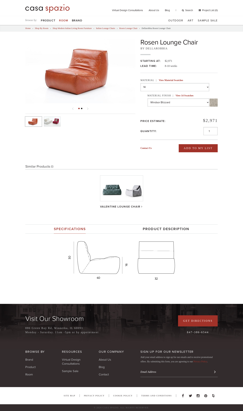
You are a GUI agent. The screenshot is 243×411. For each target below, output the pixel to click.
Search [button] (187, 10)
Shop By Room (41, 28)
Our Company (111, 352)
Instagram (198, 394)
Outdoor (175, 20)
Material (161, 80)
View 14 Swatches (185, 95)
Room (63, 20)
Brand (77, 20)
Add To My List (198, 148)
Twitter (190, 394)
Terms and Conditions (156, 395)
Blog (167, 10)
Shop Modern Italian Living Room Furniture (72, 28)
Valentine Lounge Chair (120, 206)
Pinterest (205, 394)
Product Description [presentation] (166, 229)
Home (28, 28)
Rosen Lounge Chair (128, 28)
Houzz (213, 394)
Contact (104, 374)
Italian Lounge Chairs (105, 28)
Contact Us (146, 148)
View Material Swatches (171, 80)
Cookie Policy (123, 395)
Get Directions (198, 320)
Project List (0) (209, 10)
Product (48, 20)
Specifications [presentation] (70, 229)
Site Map (69, 395)
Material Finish (170, 95)
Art (191, 20)
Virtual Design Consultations (127, 10)
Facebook (182, 394)
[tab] (69, 229)
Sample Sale (208, 20)
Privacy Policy (200, 361)
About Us (154, 10)
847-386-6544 (198, 332)
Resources (72, 352)
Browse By (35, 352)
